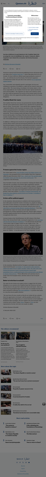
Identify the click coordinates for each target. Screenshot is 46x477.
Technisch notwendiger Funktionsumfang (14, 33)
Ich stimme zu (35, 33)
